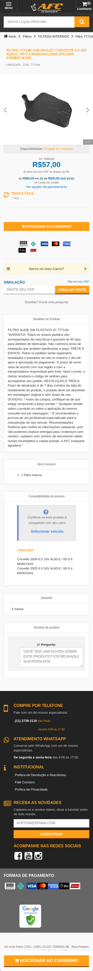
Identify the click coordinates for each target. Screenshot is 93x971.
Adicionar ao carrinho (46, 960)
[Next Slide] (88, 109)
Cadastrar (51, 834)
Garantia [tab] (46, 598)
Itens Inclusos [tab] (46, 464)
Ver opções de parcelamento (46, 187)
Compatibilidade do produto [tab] (46, 496)
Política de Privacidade (31, 789)
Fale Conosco (25, 782)
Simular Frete (72, 290)
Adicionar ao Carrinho (46, 226)
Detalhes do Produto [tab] (46, 319)
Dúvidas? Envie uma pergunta (46, 302)
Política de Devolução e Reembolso (40, 775)
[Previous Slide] (5, 109)
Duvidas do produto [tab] (46, 627)
